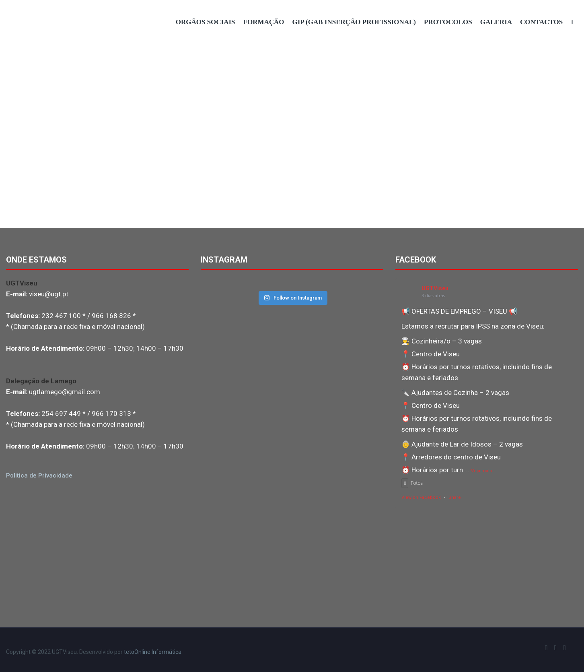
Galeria (496, 22)
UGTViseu (435, 288)
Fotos (412, 483)
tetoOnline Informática (152, 652)
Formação (263, 22)
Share (454, 497)
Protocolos (448, 22)
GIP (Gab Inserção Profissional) (354, 22)
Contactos (541, 22)
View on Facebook (421, 497)
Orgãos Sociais (205, 22)
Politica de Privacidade (39, 475)
